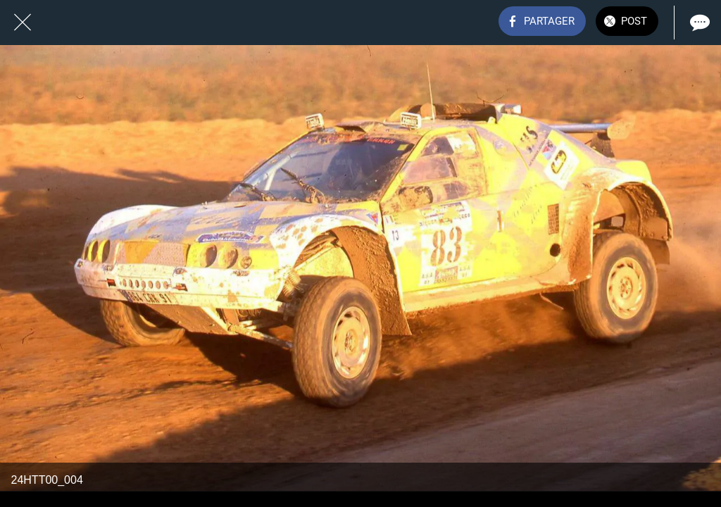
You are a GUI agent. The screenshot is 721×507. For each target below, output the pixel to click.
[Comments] (698, 22)
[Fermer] (22, 22)
